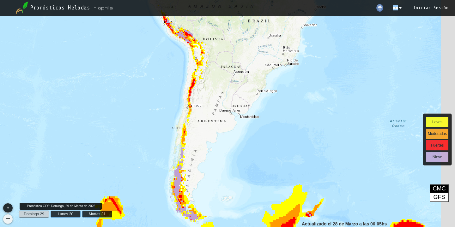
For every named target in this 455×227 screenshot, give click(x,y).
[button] (8, 208)
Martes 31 (97, 214)
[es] (398, 8)
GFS (439, 197)
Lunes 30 (65, 214)
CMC (439, 188)
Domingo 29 (34, 214)
